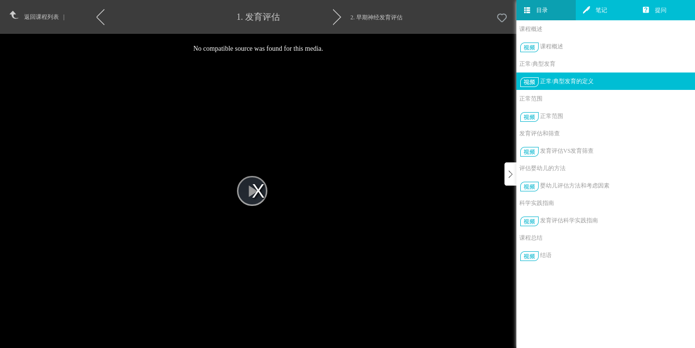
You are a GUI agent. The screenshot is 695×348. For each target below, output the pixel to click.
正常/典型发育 (537, 63)
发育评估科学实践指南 (569, 220)
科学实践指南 (536, 203)
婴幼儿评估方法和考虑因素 (575, 185)
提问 (654, 10)
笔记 (595, 10)
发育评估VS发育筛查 (567, 150)
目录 (536, 10)
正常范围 (530, 98)
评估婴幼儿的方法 (542, 168)
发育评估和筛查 (539, 133)
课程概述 (530, 29)
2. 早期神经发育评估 (376, 17)
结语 (546, 255)
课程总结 (530, 237)
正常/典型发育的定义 (567, 81)
